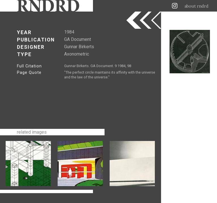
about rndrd (197, 6)
